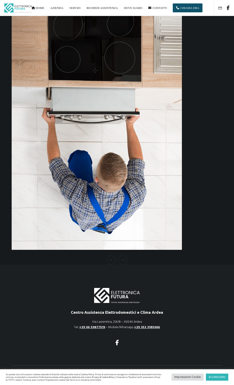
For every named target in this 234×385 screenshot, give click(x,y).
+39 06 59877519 (92, 327)
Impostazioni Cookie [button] (187, 377)
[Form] (218, 8)
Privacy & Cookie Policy (103, 377)
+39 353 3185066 (147, 327)
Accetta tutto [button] (217, 377)
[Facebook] (226, 8)
